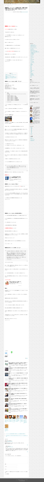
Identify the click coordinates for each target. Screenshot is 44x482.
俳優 (31, 65)
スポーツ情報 (32, 59)
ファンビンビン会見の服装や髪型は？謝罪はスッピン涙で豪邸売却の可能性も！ (15, 433)
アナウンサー (32, 56)
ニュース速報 (32, 61)
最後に (6, 78)
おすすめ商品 (32, 53)
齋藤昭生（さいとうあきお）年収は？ (9, 76)
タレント (31, 60)
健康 (31, 67)
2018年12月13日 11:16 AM (9, 441)
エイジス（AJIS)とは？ (8, 75)
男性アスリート (32, 75)
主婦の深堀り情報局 (9, 1)
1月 (31, 132)
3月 (31, 131)
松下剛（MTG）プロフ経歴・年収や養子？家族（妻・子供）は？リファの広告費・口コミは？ (16, 436)
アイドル (31, 55)
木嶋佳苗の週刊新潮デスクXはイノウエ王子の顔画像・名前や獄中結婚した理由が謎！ (10, 420)
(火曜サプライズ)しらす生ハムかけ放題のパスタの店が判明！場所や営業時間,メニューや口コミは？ (6, 420)
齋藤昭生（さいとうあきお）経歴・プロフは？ (10, 74)
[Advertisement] (16, 19)
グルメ (31, 58)
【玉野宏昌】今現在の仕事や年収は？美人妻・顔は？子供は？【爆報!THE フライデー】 (6, 430)
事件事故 (31, 64)
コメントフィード (32, 139)
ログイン (31, 137)
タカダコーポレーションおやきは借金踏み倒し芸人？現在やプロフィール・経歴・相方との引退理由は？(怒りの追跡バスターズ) (25, 421)
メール (6, 466)
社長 (31, 76)
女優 (31, 69)
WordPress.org (32, 140)
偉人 (31, 66)
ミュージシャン (32, 62)
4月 (31, 130)
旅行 (31, 72)
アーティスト (32, 57)
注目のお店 (31, 73)
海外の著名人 (32, 74)
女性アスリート (32, 70)
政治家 (31, 71)
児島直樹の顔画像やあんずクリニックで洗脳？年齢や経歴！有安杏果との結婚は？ (17, 420)
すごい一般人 (32, 54)
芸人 (31, 77)
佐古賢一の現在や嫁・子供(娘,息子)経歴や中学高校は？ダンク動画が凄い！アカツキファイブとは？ (14, 420)
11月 (31, 128)
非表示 (11, 73)
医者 (31, 68)
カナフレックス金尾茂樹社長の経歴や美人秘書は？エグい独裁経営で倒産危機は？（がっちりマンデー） (15, 177)
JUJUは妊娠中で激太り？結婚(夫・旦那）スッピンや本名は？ (36, 118)
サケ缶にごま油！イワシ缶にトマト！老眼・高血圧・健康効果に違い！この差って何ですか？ (21, 420)
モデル (31, 63)
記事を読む (10, 366)
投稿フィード (32, 138)
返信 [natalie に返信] (27, 451)
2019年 (31, 127)
